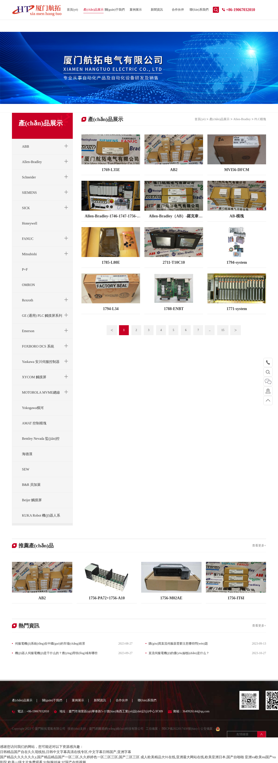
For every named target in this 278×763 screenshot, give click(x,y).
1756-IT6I (236, 603)
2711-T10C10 (174, 267)
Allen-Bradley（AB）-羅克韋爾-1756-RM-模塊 (174, 222)
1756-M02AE (171, 603)
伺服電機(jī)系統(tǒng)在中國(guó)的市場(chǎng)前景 (50, 648)
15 (222, 335)
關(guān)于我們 (115, 9)
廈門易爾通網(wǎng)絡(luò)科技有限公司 (116, 738)
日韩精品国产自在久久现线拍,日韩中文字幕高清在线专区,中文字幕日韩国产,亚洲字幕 (65, 750)
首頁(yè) (72, 9)
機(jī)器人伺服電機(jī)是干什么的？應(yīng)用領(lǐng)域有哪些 (56, 658)
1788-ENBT (174, 314)
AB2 (173, 175)
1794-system (237, 267)
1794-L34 (111, 314)
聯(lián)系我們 (199, 9)
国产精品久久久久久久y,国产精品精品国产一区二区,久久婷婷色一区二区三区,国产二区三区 (70, 755)
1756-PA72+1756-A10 (107, 603)
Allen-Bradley (242, 124)
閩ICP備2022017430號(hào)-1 (180, 738)
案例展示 (136, 9)
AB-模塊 (236, 221)
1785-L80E (111, 267)
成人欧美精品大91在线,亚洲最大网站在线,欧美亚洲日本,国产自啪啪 (192, 755)
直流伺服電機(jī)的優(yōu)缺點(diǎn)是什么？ (179, 658)
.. (209, 335)
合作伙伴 (178, 9)
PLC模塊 (260, 124)
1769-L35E (111, 175)
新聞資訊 (157, 9)
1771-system (237, 314)
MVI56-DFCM (236, 175)
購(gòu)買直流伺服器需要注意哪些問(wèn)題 (178, 648)
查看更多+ (259, 550)
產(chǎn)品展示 (93, 9)
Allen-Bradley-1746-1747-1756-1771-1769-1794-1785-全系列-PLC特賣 (110, 222)
